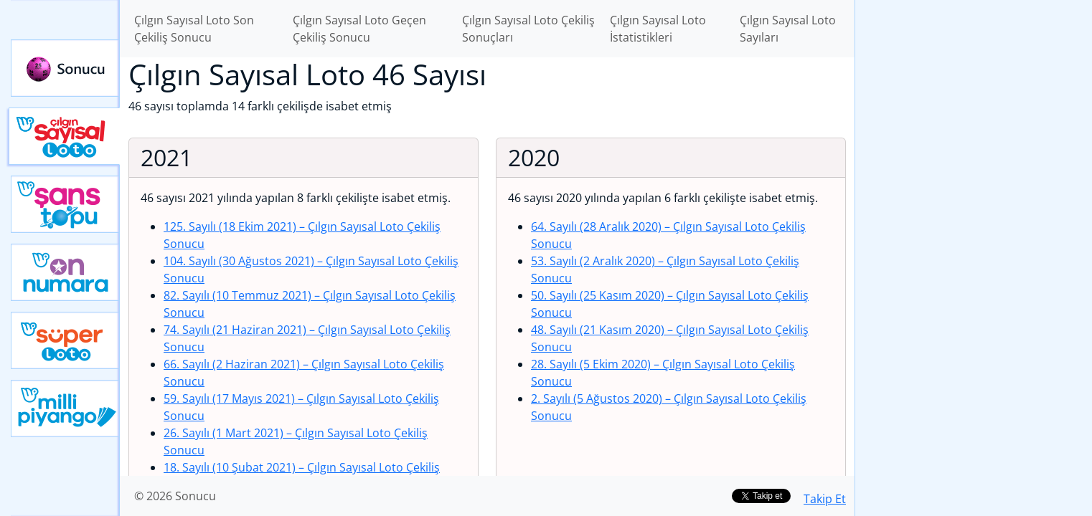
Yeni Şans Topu (65, 204)
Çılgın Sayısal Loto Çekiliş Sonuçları (528, 28)
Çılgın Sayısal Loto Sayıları (788, 28)
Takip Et (825, 499)
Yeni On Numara (65, 272)
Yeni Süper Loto (65, 340)
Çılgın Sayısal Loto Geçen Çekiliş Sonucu (359, 28)
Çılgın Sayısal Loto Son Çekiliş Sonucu (194, 28)
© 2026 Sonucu (175, 496)
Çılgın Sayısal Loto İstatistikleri (658, 28)
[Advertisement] (973, 226)
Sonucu (65, 68)
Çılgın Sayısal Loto (64, 136)
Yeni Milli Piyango (65, 408)
